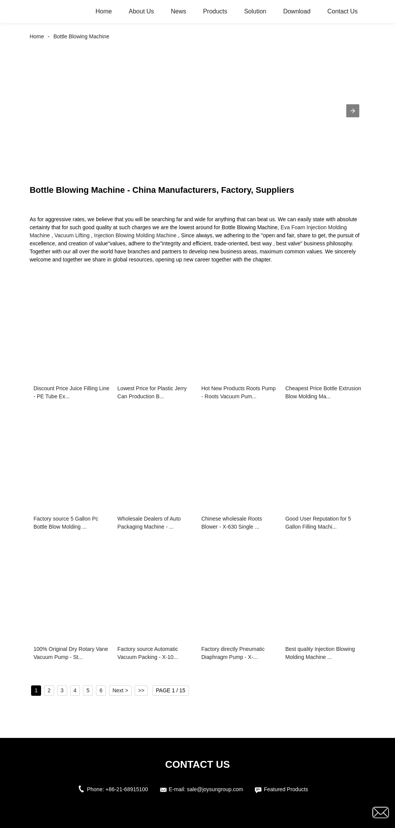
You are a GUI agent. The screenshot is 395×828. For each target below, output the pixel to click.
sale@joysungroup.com (215, 789)
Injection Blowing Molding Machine (135, 235)
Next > (120, 690)
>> (141, 690)
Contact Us (342, 11)
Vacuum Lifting (72, 235)
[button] (352, 110)
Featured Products (286, 789)
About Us (141, 11)
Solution (255, 11)
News (178, 11)
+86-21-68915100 (127, 789)
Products (215, 11)
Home (104, 11)
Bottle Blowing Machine (81, 36)
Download (297, 11)
